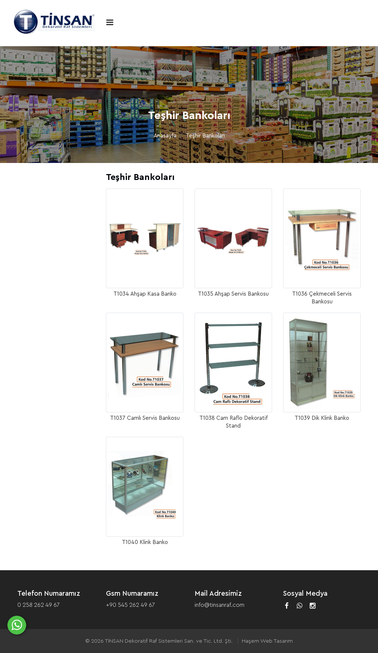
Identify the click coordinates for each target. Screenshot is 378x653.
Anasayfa (165, 136)
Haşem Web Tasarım (267, 641)
